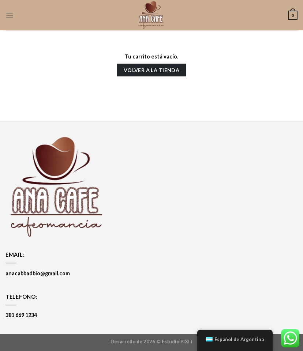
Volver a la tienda (152, 70)
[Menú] (9, 15)
